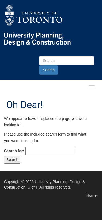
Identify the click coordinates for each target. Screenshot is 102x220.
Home (91, 195)
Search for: (14, 151)
